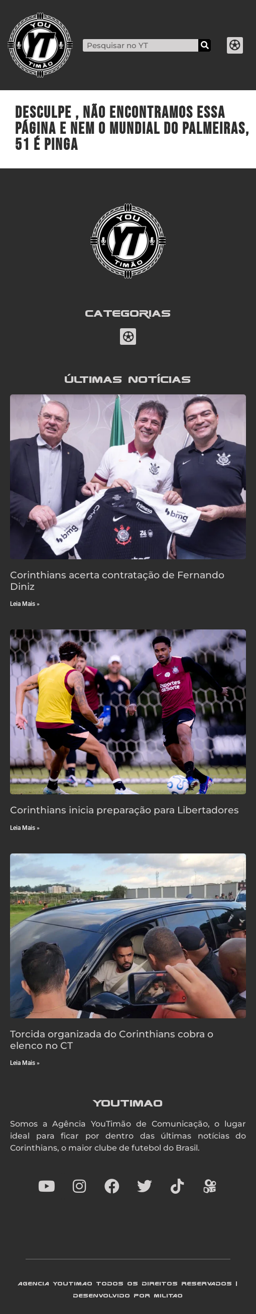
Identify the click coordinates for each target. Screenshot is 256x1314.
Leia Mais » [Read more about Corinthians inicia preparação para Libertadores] (25, 827)
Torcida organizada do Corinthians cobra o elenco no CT (111, 1039)
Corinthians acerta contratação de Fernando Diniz (117, 580)
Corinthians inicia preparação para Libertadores (124, 810)
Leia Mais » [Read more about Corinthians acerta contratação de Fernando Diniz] (25, 603)
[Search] (204, 45)
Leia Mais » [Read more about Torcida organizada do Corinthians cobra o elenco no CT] (25, 1062)
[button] (235, 45)
